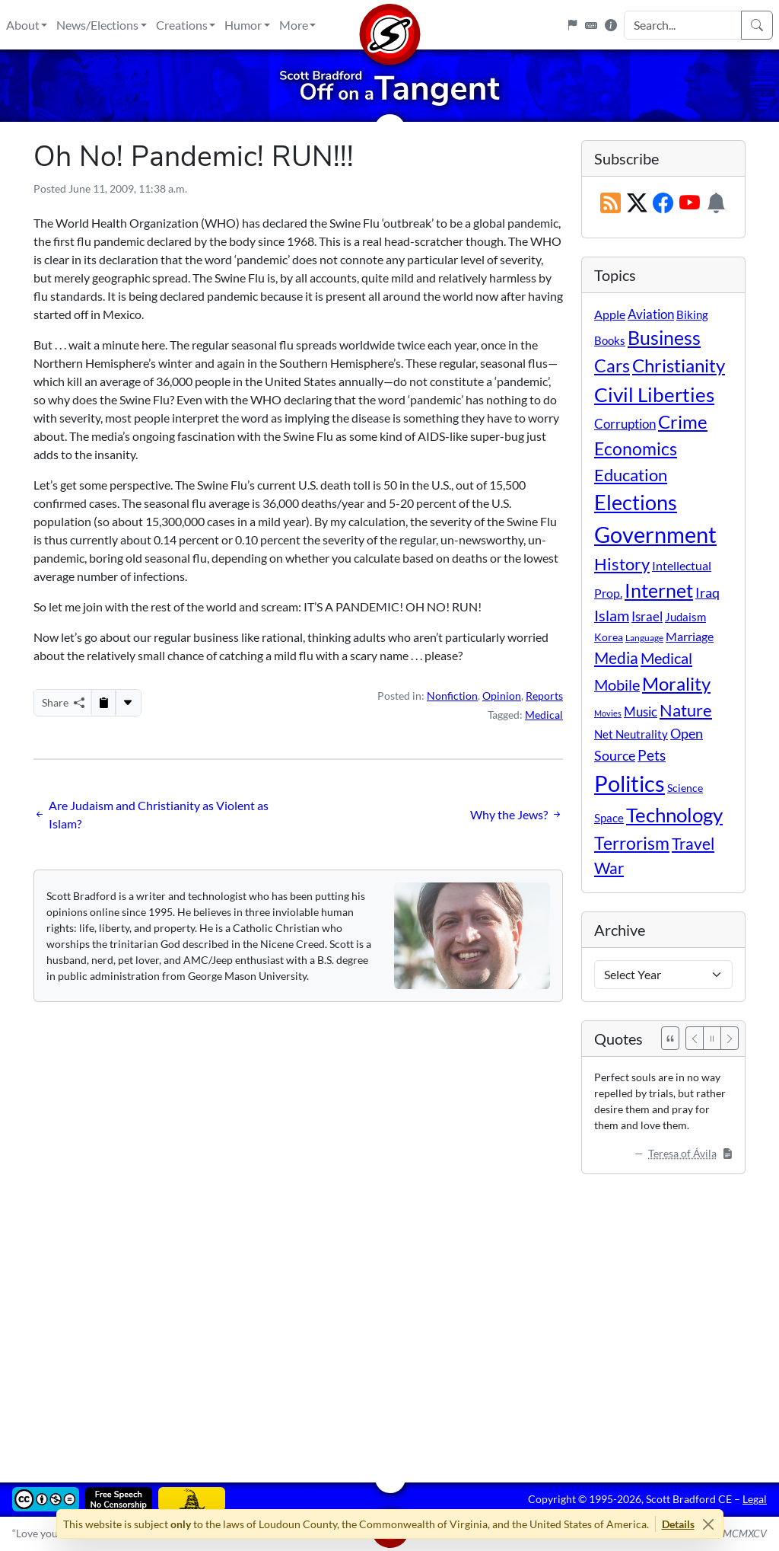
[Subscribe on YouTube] (689, 203)
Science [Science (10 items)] (685, 787)
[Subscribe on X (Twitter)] (637, 203)
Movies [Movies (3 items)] (608, 713)
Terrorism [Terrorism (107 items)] (631, 843)
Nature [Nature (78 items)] (686, 710)
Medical (544, 714)
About (23, 25)
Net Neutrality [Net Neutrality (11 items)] (631, 734)
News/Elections (97, 25)
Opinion (501, 695)
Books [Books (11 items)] (609, 340)
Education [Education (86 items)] (630, 474)
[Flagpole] (572, 25)
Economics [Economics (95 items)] (635, 449)
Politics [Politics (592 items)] (629, 783)
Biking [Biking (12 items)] (692, 314)
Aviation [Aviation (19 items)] (651, 314)
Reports (544, 695)
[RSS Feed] (610, 203)
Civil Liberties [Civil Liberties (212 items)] (654, 394)
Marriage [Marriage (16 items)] (690, 636)
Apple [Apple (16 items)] (609, 314)
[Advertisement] (389, 1317)
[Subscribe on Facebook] (663, 203)
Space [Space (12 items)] (609, 818)
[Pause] (712, 1038)
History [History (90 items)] (622, 564)
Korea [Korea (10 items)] (608, 636)
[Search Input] (683, 25)
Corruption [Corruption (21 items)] (625, 424)
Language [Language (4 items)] (644, 638)
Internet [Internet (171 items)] (659, 590)
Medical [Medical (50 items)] (666, 658)
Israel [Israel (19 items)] (647, 616)
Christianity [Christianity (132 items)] (678, 365)
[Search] (757, 25)
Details (678, 1523)
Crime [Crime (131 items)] (682, 421)
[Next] (729, 1038)
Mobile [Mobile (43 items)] (617, 685)
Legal (754, 1498)
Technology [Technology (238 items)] (674, 815)
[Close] (709, 1524)
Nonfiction (452, 695)
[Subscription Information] (716, 203)
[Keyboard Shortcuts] (591, 25)
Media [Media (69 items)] (616, 658)
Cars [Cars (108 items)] (612, 365)
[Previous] (694, 1038)
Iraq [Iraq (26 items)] (707, 592)
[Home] (389, 24)
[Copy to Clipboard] (103, 703)
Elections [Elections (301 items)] (635, 502)
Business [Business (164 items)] (664, 338)
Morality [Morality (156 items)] (676, 683)
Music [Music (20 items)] (640, 712)
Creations (182, 25)
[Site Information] (611, 25)
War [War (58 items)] (609, 868)
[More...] (128, 703)
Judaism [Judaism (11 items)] (685, 617)
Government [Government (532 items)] (655, 534)
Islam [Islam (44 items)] (611, 615)
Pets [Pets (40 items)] (652, 755)
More (293, 25)
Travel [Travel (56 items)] (693, 844)
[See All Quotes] (670, 1038)
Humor (243, 25)
